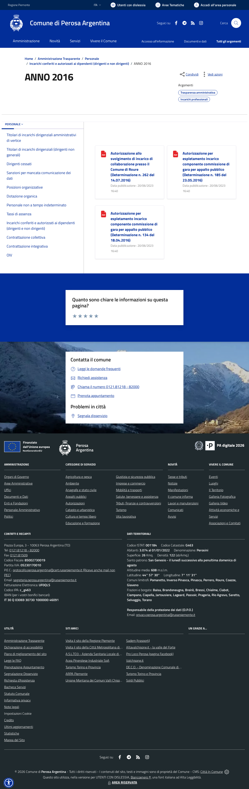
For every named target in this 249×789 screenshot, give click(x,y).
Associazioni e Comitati (224, 523)
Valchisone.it (135, 660)
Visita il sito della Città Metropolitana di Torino (97, 647)
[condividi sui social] (188, 74)
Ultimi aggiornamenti (18, 726)
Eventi (213, 476)
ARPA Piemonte (77, 673)
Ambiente (72, 483)
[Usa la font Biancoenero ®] (128, 5)
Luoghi (213, 483)
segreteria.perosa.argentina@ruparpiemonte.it (45, 579)
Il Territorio (216, 489)
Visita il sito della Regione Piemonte (90, 640)
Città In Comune (211, 771)
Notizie (172, 483)
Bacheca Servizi (15, 686)
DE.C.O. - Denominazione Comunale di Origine (157, 667)
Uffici (7, 489)
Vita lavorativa (126, 516)
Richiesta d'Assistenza (19, 680)
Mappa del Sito (14, 739)
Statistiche (11, 733)
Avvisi (172, 516)
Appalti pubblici (76, 496)
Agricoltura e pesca (79, 476)
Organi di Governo (16, 476)
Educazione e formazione (83, 523)
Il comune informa (180, 496)
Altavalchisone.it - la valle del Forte (150, 647)
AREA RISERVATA (122, 782)
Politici (8, 516)
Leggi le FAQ (12, 660)
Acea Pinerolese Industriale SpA (87, 660)
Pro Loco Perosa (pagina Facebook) (149, 653)
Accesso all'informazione (158, 41)
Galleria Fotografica (222, 496)
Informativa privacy (17, 700)
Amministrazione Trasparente (59, 58)
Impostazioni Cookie (18, 713)
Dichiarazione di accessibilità (23, 647)
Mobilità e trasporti (129, 489)
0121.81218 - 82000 (24, 550)
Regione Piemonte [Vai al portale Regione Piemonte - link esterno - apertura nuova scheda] (19, 5)
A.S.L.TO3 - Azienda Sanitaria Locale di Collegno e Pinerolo (106, 653)
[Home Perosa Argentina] (59, 22)
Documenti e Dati (16, 496)
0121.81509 (19, 555)
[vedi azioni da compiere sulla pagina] (211, 74)
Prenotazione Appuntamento (24, 667)
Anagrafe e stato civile (81, 489)
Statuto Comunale (16, 693)
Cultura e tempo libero (81, 516)
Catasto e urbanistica (80, 509)
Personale (92, 58)
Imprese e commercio (130, 483)
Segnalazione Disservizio (21, 673)
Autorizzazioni (75, 503)
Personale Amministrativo (22, 509)
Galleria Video (218, 503)
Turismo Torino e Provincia (83, 667)
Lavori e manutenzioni (183, 503)
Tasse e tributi (177, 476)
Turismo (121, 509)
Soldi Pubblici (135, 680)
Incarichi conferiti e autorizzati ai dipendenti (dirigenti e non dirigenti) (79, 63)
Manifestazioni (178, 489)
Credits (9, 720)
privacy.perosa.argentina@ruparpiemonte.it (165, 614)
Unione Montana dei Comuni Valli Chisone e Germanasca (105, 680)
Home (29, 58)
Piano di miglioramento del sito (25, 653)
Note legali (11, 706)
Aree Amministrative (18, 483)
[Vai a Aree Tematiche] (169, 5)
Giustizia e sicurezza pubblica (135, 476)
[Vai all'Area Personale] (215, 5)
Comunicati (175, 509)
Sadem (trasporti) (138, 640)
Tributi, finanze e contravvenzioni (138, 503)
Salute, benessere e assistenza (137, 496)
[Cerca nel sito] (236, 23)
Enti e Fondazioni (16, 503)
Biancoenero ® (141, 777)
